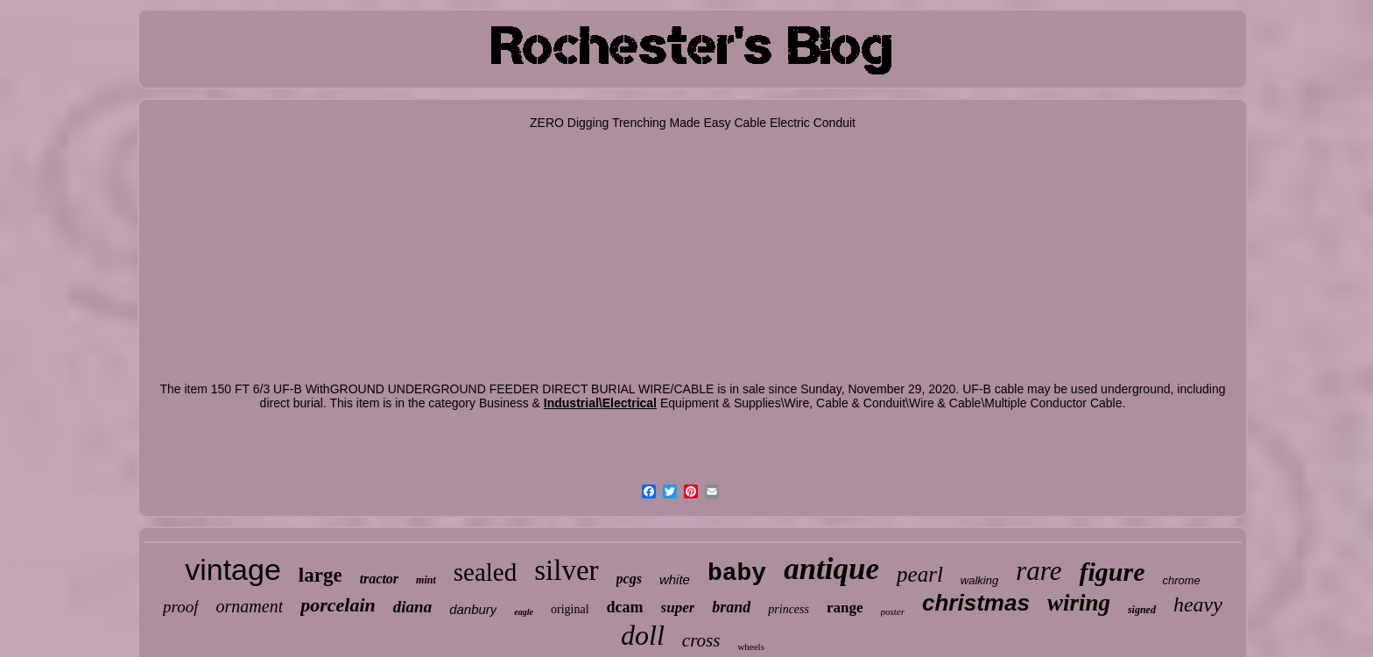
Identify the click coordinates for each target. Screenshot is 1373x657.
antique (831, 569)
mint (426, 580)
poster (893, 611)
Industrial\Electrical (600, 403)
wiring (1078, 603)
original (570, 609)
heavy (1197, 604)
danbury (472, 609)
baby (737, 573)
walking (979, 580)
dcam (625, 607)
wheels (750, 646)
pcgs (629, 578)
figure (1111, 571)
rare (1038, 570)
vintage (233, 569)
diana (412, 606)
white (674, 579)
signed (1142, 610)
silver (566, 570)
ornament (250, 606)
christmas (976, 603)
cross (701, 640)
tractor (379, 578)
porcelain (338, 605)
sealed (485, 572)
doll (643, 635)
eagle (523, 612)
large (320, 575)
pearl (920, 574)
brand (731, 607)
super (678, 607)
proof (180, 606)
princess (788, 609)
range (845, 607)
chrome (1181, 580)
